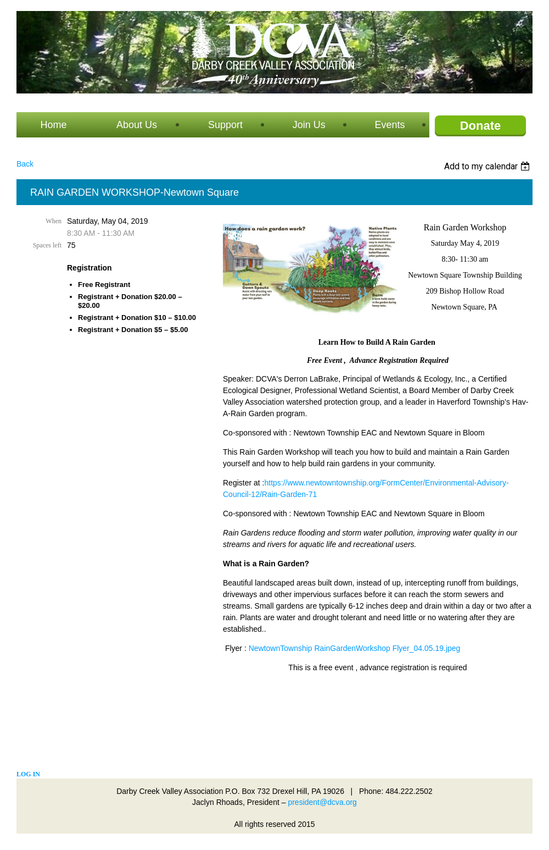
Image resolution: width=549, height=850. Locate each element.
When (53, 221)
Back (24, 163)
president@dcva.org (322, 802)
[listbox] (488, 166)
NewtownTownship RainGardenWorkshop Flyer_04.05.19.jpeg (355, 648)
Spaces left (47, 245)
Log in (28, 774)
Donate (480, 126)
